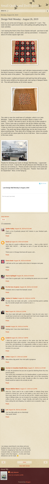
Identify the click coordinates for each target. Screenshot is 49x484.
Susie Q (8, 241)
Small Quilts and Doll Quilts (20, 5)
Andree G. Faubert (12, 298)
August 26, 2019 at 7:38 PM (19, 338)
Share (3, 219)
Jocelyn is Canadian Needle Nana (16, 368)
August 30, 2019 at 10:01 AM (17, 409)
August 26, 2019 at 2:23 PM (17, 311)
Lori (7, 409)
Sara (7, 311)
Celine (8, 356)
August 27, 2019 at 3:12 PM (28, 389)
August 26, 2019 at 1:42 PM (26, 298)
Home (24, 462)
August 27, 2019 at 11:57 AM (37, 368)
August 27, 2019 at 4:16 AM (18, 356)
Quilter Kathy (10, 228)
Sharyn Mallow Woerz (13, 389)
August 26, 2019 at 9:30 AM (25, 276)
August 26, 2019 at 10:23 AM (28, 287)
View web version (24, 466)
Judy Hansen (14, 472)
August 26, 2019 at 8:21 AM (23, 228)
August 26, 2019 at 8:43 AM (19, 241)
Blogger (28, 482)
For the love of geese (12, 287)
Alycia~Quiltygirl (11, 276)
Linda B (8, 338)
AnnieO (8, 326)
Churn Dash (9, 260)
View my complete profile (15, 475)
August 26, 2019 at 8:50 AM (22, 260)
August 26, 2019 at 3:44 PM (19, 326)
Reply (7, 236)
